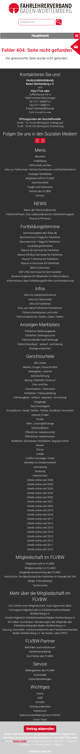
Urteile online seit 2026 (40, 480)
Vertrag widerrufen (40, 706)
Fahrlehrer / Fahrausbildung (40, 393)
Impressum (40, 710)
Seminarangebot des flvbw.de (40, 232)
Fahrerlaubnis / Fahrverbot (40, 388)
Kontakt (40, 702)
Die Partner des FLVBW (40, 656)
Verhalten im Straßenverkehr (40, 462)
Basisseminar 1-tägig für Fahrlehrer (40, 241)
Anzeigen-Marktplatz (40, 173)
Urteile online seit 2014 (40, 531)
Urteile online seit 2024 (40, 488)
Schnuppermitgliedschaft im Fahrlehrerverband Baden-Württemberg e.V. (40, 611)
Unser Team (40, 719)
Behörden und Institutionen (40, 647)
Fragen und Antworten (40, 186)
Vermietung (40, 467)
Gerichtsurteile (40, 182)
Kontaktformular (43, 112)
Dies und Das (40, 384)
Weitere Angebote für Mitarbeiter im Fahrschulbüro (40, 276)
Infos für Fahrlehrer (40, 303)
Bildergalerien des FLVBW (40, 670)
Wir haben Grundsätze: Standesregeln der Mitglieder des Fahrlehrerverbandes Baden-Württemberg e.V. (40, 623)
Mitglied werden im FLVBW (40, 568)
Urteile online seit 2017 (40, 518)
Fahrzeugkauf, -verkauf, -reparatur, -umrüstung (40, 397)
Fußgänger (40, 401)
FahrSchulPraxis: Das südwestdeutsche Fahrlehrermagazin (40, 214)
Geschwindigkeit (40, 406)
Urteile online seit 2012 (40, 540)
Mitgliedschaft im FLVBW (40, 178)
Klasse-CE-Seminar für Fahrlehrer (40, 250)
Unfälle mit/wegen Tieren (40, 458)
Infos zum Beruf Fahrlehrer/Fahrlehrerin (40, 307)
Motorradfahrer (40, 427)
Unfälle (40, 453)
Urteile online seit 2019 (40, 510)
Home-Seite (20, 741)
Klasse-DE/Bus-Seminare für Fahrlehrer (40, 254)
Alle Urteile (40, 362)
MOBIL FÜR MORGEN (40, 581)
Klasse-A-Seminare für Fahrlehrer (40, 263)
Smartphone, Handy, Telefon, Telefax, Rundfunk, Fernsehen (40, 410)
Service (40, 195)
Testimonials (40, 585)
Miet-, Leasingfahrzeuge (40, 423)
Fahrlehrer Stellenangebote (40, 331)
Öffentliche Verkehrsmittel (40, 432)
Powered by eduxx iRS (40, 751)
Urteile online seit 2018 (40, 514)
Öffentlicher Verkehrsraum (40, 436)
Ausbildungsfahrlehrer (40, 245)
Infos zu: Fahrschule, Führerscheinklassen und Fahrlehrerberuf (40, 169)
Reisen (40, 445)
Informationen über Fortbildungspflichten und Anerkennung (40, 280)
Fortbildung (40, 160)
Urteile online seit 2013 (40, 536)
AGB (40, 697)
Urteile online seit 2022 (40, 497)
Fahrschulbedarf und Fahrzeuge (40, 339)
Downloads (40, 674)
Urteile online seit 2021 (40, 501)
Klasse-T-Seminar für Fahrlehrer (40, 258)
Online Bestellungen (40, 679)
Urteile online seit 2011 (40, 544)
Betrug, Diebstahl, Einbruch (40, 380)
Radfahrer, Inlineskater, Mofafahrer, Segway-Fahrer (40, 440)
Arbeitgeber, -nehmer (40, 371)
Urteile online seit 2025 (40, 484)
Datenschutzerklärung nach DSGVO (40, 715)
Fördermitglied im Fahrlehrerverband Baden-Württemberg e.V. (40, 617)
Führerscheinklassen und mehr (40, 312)
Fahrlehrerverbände (40, 651)
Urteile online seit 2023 (40, 493)
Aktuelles (40, 156)
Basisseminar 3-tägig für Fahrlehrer (40, 237)
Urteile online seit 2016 (40, 523)
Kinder (40, 419)
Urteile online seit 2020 (40, 506)
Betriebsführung (40, 375)
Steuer (40, 449)
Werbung (40, 471)
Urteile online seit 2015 (40, 527)
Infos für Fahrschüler (40, 299)
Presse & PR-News (40, 218)
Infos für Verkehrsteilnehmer (40, 294)
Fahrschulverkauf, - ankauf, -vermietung (40, 344)
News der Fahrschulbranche (40, 209)
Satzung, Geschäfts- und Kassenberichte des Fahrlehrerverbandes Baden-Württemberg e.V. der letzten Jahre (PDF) (40, 631)
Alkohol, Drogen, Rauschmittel (40, 367)
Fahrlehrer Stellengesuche (40, 335)
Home (40, 693)
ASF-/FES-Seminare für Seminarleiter (40, 271)
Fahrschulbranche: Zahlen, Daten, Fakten (40, 316)
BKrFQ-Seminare (40, 267)
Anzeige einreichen (40, 348)
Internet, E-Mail (40, 414)
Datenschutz (40, 475)
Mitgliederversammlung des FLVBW (40, 572)
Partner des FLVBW (40, 191)
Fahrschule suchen (40, 165)
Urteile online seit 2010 (40, 549)
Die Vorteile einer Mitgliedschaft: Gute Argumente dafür (40, 605)
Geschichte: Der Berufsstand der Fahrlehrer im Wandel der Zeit (40, 576)
